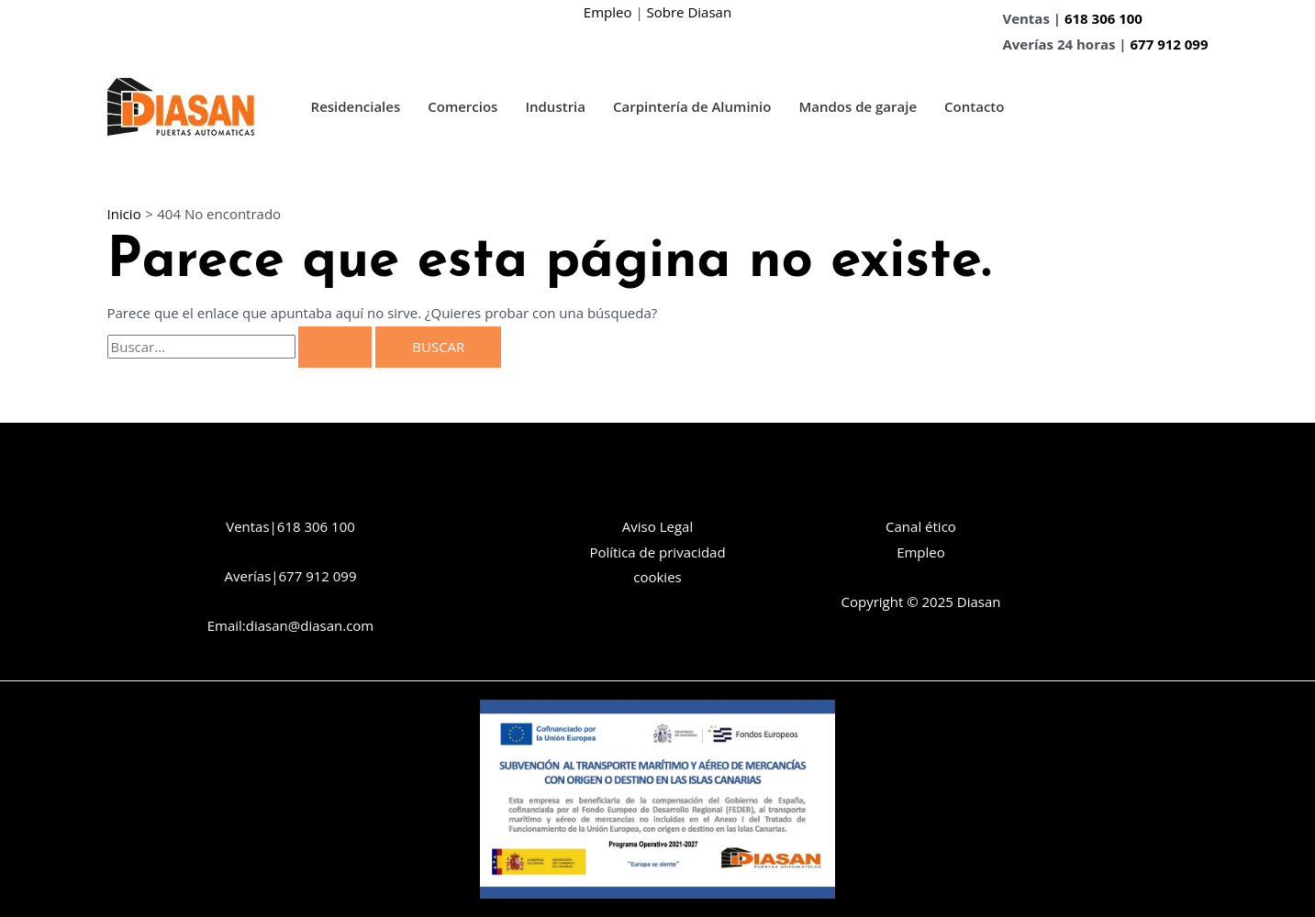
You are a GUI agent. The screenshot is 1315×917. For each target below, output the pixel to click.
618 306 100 (1103, 18)
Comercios (462, 106)
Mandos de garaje (857, 106)
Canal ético (921, 526)
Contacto (974, 106)
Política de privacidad (657, 552)
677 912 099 (1170, 44)
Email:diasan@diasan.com (290, 625)
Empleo (608, 12)
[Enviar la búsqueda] (335, 347)
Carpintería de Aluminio (692, 106)
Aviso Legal (657, 526)
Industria (555, 106)
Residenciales (356, 106)
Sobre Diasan (689, 12)
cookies (657, 577)
